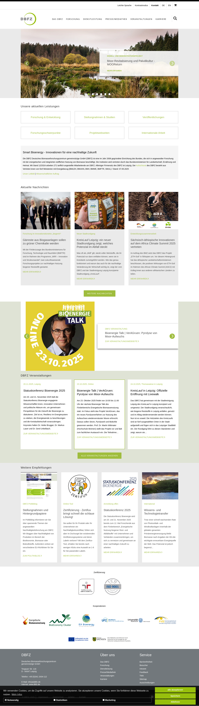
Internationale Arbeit (153, 133)
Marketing (109, 700)
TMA (142, 676)
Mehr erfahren (31, 272)
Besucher (144, 666)
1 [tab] (89, 94)
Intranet (143, 669)
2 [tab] (93, 94)
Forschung (73, 19)
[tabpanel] (99, 63)
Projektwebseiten (100, 133)
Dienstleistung (92, 19)
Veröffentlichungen (153, 117)
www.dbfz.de (34, 685)
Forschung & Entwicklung (45, 117)
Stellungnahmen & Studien (99, 117)
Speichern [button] (175, 696)
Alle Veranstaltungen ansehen (99, 456)
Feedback (144, 673)
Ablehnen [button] (175, 702)
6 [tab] (109, 94)
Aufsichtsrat (141, 166)
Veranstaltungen (141, 19)
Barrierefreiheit (146, 663)
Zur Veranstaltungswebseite (121, 342)
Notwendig (12, 700)
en (169, 5)
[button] (142, 5)
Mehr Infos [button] (17, 694)
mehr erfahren (114, 71)
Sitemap (143, 679)
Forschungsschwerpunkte (46, 133)
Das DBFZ (57, 19)
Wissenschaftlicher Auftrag (47, 174)
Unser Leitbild (29, 174)
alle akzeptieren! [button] (175, 690)
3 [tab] (97, 94)
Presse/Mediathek (116, 19)
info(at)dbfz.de (34, 683)
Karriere (161, 19)
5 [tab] (105, 94)
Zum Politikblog (31, 557)
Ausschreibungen (147, 683)
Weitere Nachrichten (99, 294)
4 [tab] (101, 94)
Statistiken (60, 700)
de (163, 5)
